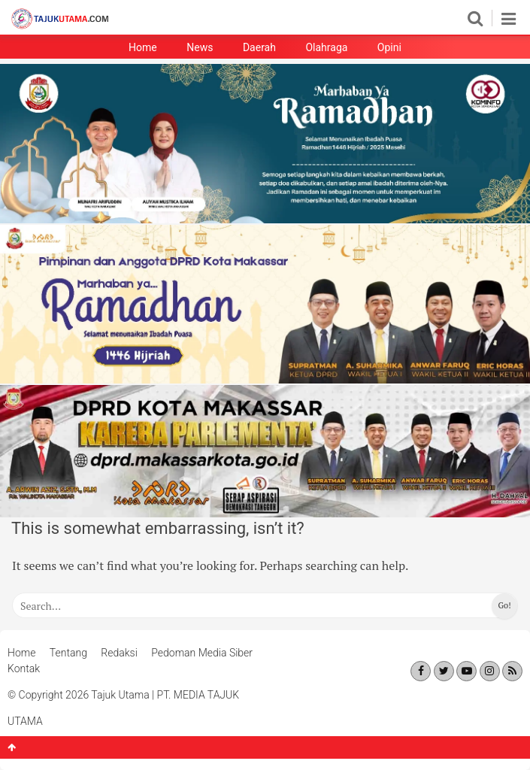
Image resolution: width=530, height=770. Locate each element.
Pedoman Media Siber (202, 653)
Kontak (24, 668)
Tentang (68, 653)
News (199, 47)
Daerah (259, 47)
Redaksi (119, 653)
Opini (389, 47)
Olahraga (326, 47)
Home (143, 47)
